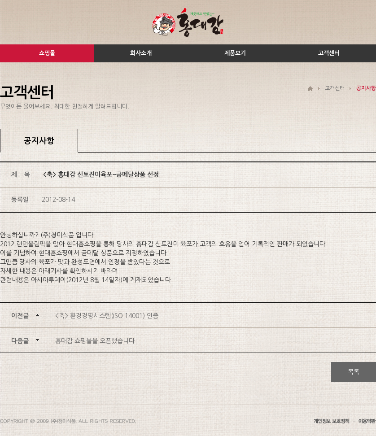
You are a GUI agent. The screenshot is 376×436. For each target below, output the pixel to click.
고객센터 (329, 53)
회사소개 (141, 53)
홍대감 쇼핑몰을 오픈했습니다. (95, 341)
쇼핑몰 (47, 53)
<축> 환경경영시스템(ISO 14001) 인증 (106, 316)
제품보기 (235, 53)
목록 (353, 372)
